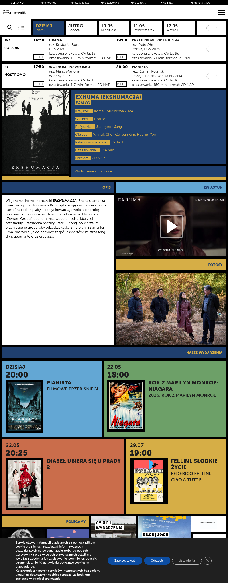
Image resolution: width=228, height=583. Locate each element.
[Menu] (221, 12)
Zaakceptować (125, 560)
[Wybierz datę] (21, 27)
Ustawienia (187, 560)
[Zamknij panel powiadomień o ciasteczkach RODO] (208, 561)
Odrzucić (157, 560)
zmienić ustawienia (45, 563)
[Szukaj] (10, 27)
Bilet (38, 57)
